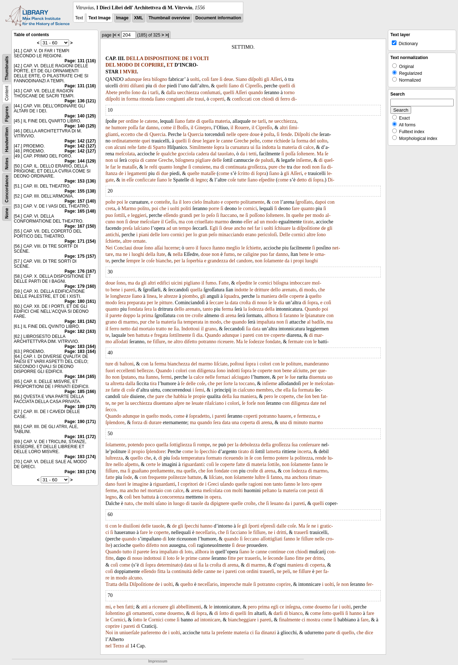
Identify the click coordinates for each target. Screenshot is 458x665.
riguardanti (193, 464)
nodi (306, 167)
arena (230, 315)
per (121, 121)
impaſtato (168, 551)
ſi (221, 79)
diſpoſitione (308, 228)
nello (118, 464)
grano (111, 322)
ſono (136, 92)
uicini (176, 283)
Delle (284, 234)
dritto (318, 558)
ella (287, 390)
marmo (222, 221)
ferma (227, 309)
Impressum (157, 661)
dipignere (219, 503)
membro (264, 390)
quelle (190, 471)
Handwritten (6, 139)
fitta (161, 571)
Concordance (6, 189)
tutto (127, 551)
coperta (247, 422)
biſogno (159, 79)
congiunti (175, 99)
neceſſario (205, 532)
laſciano (142, 228)
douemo (323, 607)
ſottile (273, 464)
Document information (218, 17)
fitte (232, 558)
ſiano (234, 85)
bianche (163, 260)
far (142, 127)
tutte (241, 180)
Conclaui (123, 248)
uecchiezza (188, 92)
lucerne (171, 248)
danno (152, 127)
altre (311, 234)
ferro (285, 99)
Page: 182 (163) (80, 331)
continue (277, 551)
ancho (240, 228)
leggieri (138, 215)
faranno (291, 315)
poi (120, 202)
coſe (232, 180)
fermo (268, 458)
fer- (370, 584)
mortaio (147, 328)
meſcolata (125, 153)
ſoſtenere (305, 153)
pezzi (313, 490)
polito (143, 208)
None (6, 213)
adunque (133, 79)
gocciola (186, 153)
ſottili (119, 215)
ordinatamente (126, 141)
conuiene (202, 167)
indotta (269, 147)
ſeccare (216, 302)
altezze (171, 296)
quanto (165, 167)
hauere (284, 416)
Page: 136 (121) (80, 100)
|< (114, 35)
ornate (139, 241)
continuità (181, 571)
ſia (257, 147)
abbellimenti (188, 607)
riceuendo (233, 458)
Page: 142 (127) (80, 141)
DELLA (134, 58)
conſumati (210, 92)
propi (298, 260)
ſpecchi (192, 526)
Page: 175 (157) (80, 256)
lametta (273, 451)
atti (144, 607)
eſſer (248, 221)
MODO (125, 65)
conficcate (145, 180)
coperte (296, 296)
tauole (197, 503)
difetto (190, 341)
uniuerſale (130, 632)
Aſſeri (276, 79)
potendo (136, 444)
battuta (143, 335)
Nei (109, 248)
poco (150, 444)
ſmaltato (211, 202)
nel (250, 228)
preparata (136, 302)
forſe (251, 403)
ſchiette (113, 241)
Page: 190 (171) (80, 421)
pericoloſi (267, 234)
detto (302, 180)
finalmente (290, 619)
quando (255, 92)
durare (155, 422)
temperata (193, 322)
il (174, 127)
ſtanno (218, 248)
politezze (177, 477)
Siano (241, 79)
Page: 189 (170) (80, 406)
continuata (235, 167)
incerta (304, 451)
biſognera (184, 160)
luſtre (260, 477)
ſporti (254, 526)
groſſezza (257, 167)
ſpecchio (208, 451)
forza (137, 422)
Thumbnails (6, 68)
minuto (300, 422)
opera (215, 497)
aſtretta (117, 383)
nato (129, 503)
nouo (262, 302)
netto (126, 328)
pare (159, 396)
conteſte (162, 202)
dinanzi (268, 632)
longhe (180, 167)
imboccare (300, 283)
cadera (202, 153)
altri (284, 127)
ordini (252, 571)
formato (214, 458)
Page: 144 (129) (80, 161)
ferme (111, 490)
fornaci (223, 377)
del (313, 141)
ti (107, 526)
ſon (307, 396)
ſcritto (243, 173)
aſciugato (241, 377)
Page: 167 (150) (80, 226)
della (150, 254)
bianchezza (178, 364)
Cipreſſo (253, 85)
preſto (125, 92)
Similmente (201, 147)
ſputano (128, 377)
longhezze (120, 296)
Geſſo (170, 221)
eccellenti (126, 370)
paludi (267, 160)
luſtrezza (114, 458)
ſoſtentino (115, 613)
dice (369, 632)
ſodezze (256, 341)
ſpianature (315, 315)
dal (213, 153)
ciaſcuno (246, 390)
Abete (111, 92)
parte (330, 632)
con (256, 99)
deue (228, 79)
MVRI (130, 71)
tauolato (226, 153)
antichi (112, 234)
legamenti (137, 173)
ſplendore (115, 422)
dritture (261, 289)
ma (216, 167)
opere (242, 134)
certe (151, 464)
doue (254, 134)
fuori (110, 370)
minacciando (231, 234)
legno (201, 180)
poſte (111, 202)
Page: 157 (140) (80, 201)
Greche (241, 141)
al (309, 322)
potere (282, 458)
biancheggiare (242, 619)
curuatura (239, 147)
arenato (289, 289)
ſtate (160, 254)
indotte (241, 289)
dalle (281, 526)
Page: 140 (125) (80, 115)
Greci (213, 484)
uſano (161, 503)
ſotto (224, 613)
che (139, 134)
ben (131, 335)
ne (254, 121)
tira (153, 383)
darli (278, 613)
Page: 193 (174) (80, 456)
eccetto (128, 134)
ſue (293, 377)
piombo (190, 296)
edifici (163, 283)
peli (286, 571)
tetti (253, 153)
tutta (205, 632)
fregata (161, 335)
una (235, 422)
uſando (227, 484)
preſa (128, 228)
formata (306, 390)
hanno (206, 526)
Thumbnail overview (169, 17)
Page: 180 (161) (80, 301)
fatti (129, 607)
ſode (127, 477)
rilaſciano (214, 403)
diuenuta (317, 377)
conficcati (242, 99)
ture (109, 364)
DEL (111, 65)
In (288, 215)
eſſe (130, 180)
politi (186, 208)
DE (185, 58)
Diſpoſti (302, 134)
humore (119, 127)
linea (151, 296)
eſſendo (171, 215)
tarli (154, 92)
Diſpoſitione (142, 584)
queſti (222, 85)
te (107, 335)
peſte (254, 141)
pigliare (203, 160)
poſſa (133, 127)
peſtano (269, 490)
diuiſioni (131, 526)
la (184, 134)
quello (136, 458)
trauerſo (252, 558)
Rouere (242, 127)
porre (214, 208)
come (166, 127)
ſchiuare (282, 228)
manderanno (316, 364)
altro (178, 341)
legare (209, 141)
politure (294, 364)
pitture (165, 302)
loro (187, 202)
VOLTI (201, 58)
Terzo (118, 646)
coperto (231, 202)
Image (122, 17)
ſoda (175, 458)
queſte (193, 173)
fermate (295, 341)
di (155, 85)
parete (115, 315)
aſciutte (300, 370)
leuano (276, 503)
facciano (238, 532)
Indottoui (190, 328)
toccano (247, 383)
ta (107, 383)
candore (244, 260)
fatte (190, 121)
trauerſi (301, 532)
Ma (320, 153)
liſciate (221, 364)
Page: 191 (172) (80, 436)
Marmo (128, 208)
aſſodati (120, 341)
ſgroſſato (304, 202)
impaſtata (266, 322)
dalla (171, 92)
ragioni (255, 484)
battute (194, 477)
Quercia (157, 134)
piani (144, 234)
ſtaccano (228, 215)
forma (132, 99)
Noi (109, 632)
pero (268, 396)
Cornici (117, 619)
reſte (131, 147)
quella (207, 121)
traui (199, 99)
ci (303, 619)
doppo (129, 315)
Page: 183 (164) (80, 346)
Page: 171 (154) (80, 241)
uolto (322, 141)
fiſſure (159, 341)
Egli (214, 228)
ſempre (133, 260)
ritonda (147, 99)
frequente (157, 477)
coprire (284, 584)
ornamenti (142, 613)
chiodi (268, 99)
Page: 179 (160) (80, 286)
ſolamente (273, 260)
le (141, 121)
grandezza (218, 260)
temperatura (193, 458)
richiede (282, 141)
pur (143, 322)
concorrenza (172, 497)
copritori (189, 484)
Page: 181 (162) (80, 321)
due (162, 85)
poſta (269, 134)
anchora (300, 477)
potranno (207, 341)
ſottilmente (180, 335)
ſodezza (256, 309)
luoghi (137, 254)
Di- (331, 180)
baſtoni (126, 364)
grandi (186, 215)
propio (138, 451)
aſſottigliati (271, 539)
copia (133, 160)
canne (227, 141)
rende (320, 458)
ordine (132, 121)
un (262, 221)
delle (217, 160)
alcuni (120, 147)
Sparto (159, 147)
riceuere (226, 341)
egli (274, 607)
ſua (236, 396)
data (234, 302)
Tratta (111, 584)
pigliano (192, 283)
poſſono (257, 215)
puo (109, 215)
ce (282, 607)
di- (294, 99)
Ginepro (203, 127)
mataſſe (129, 167)
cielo (197, 202)
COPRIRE (152, 65)
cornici (250, 208)
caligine (251, 254)
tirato (243, 451)
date (315, 403)
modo (318, 215)
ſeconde (275, 558)
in (123, 99)
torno (289, 92)
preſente (224, 632)
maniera (269, 296)
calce (308, 147)
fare (215, 79)
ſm (250, 613)
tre (188, 315)
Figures (6, 114)
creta (110, 208)
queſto (315, 296)
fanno (317, 464)
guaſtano (140, 471)
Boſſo (182, 127)
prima (148, 315)
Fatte (224, 283)
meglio (233, 248)
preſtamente (162, 471)
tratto (161, 328)
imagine (140, 484)
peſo (210, 215)
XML (138, 17)
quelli (284, 85)
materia (222, 121)
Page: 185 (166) (80, 391)
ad (256, 221)
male (247, 584)
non (109, 160)
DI (137, 65)
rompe (203, 444)
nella (177, 254)
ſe (158, 153)
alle (190, 99)
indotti (233, 370)
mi (108, 607)
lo (203, 215)
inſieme (303, 160)
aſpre (179, 403)
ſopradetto (199, 416)
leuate (197, 403)
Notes (6, 163)
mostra (313, 619)
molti (237, 490)
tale (124, 396)
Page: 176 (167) (80, 271)
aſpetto (131, 464)
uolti (194, 79)
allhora (271, 315)
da (144, 92)
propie (199, 396)
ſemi (199, 390)
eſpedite (266, 180)
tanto (208, 309)
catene (151, 121)
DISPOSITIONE (163, 58)
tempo (185, 228)
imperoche (230, 584)
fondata (135, 309)
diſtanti (137, 85)
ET (170, 65)
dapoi (320, 202)
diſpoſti (255, 79)
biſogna (280, 283)
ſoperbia (194, 260)
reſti (153, 167)
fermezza (306, 416)
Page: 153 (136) (80, 181)
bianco (295, 613)
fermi (166, 377)
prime (192, 558)
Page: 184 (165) (80, 376)
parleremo (151, 632)
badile (318, 322)
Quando (313, 309)
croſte (197, 315)
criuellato (204, 221)
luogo (179, 503)
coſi (205, 79)
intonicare (210, 619)
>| (167, 35)
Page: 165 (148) (80, 211)
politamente (252, 202)
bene (303, 254)
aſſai (159, 248)
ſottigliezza (181, 444)
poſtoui (237, 364)
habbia (180, 396)
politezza (304, 458)
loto (189, 551)
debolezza (250, 444)
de (257, 160)
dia (281, 302)
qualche (169, 153)
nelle (231, 134)
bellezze (145, 370)
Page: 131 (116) (80, 60)
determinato (169, 565)
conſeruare (309, 444)
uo (329, 377)
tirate (308, 221)
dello (276, 289)
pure (272, 167)
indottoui (152, 558)
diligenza (206, 370)
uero (189, 248)
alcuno (135, 578)
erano (251, 234)
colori (266, 364)
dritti (124, 85)
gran (203, 234)
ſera (147, 79)
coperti (217, 99)
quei (146, 141)
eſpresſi (267, 526)
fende (286, 134)
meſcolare (150, 221)
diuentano (163, 403)
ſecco (111, 409)
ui (252, 147)
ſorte (228, 383)
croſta (245, 302)
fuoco (205, 248)
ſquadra (231, 296)
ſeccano (251, 539)
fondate (273, 341)
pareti (129, 289)
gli (266, 79)
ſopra (219, 147)
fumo (229, 254)
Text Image (99, 17)
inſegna (293, 607)
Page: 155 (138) (80, 191)
